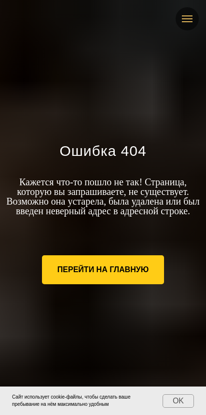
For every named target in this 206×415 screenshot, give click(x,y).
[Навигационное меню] (187, 18)
